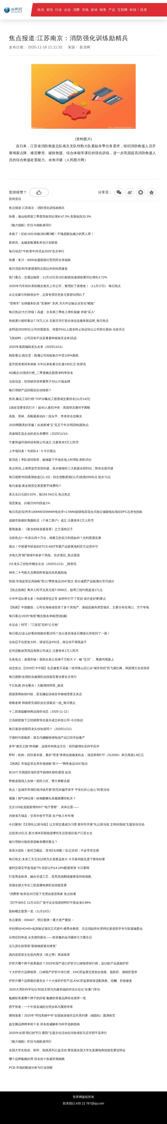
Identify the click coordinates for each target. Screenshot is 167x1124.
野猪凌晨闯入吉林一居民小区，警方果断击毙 (39, 781)
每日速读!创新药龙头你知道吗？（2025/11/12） (41, 729)
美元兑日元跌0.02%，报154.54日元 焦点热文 (39, 494)
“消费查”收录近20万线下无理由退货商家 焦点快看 (42, 894)
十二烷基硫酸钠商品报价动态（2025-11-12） (39, 711)
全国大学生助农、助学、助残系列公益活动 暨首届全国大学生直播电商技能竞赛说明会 (67, 1050)
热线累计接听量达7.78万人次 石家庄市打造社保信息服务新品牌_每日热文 (59, 320)
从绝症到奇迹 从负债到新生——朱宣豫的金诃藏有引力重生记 (50, 937)
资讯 (49, 10)
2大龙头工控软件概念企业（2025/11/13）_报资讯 (42, 564)
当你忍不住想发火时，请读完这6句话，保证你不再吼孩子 (48, 642)
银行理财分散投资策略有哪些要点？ (33, 841)
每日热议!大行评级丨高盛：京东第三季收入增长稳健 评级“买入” (52, 312)
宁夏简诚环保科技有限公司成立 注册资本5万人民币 (43, 442)
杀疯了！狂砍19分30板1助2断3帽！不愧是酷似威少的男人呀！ (51, 234)
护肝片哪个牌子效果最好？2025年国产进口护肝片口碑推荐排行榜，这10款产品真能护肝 (69, 963)
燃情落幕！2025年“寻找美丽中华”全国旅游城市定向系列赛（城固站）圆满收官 (62, 1015)
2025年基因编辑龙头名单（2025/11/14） (36, 346)
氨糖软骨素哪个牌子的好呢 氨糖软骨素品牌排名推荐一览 (47, 998)
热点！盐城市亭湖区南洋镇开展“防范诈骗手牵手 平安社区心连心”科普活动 (59, 789)
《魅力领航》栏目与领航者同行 (30, 225)
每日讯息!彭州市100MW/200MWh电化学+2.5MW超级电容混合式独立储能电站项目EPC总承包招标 (75, 511)
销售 (103, 10)
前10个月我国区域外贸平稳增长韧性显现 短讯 (40, 772)
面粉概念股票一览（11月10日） (30, 911)
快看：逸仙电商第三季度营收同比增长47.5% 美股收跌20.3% (50, 216)
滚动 (94, 10)
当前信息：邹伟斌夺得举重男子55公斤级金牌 (39, 381)
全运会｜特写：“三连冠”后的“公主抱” (34, 624)
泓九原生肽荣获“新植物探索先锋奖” (33, 946)
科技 (133, 10)
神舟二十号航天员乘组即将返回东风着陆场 (38, 572)
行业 (58, 10)
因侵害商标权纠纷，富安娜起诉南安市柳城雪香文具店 (45, 694)
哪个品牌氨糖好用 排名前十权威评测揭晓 (37, 1059)
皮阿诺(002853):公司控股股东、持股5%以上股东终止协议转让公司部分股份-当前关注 (67, 329)
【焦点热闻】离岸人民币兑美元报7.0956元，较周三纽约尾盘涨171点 (55, 590)
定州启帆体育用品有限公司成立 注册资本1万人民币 (43, 650)
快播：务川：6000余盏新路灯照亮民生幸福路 (39, 260)
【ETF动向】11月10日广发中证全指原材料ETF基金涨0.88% (50, 902)
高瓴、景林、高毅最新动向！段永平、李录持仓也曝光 (45, 416)
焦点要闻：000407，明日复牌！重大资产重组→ (41, 920)
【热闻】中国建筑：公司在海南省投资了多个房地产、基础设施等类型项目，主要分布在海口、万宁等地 (79, 607)
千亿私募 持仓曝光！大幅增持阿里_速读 (36, 685)
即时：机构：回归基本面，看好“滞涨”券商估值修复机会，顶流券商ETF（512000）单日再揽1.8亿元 (76, 755)
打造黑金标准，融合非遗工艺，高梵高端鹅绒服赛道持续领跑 (50, 876)
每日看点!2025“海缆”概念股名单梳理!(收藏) (38, 616)
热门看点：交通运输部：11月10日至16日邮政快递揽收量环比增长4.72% (58, 277)
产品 (112, 10)
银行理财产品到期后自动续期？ (30, 390)
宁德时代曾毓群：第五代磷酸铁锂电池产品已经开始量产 (47, 737)
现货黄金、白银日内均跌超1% (29, 503)
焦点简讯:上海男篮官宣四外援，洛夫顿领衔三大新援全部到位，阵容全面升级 (61, 468)
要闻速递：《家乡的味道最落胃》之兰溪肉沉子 (41, 529)
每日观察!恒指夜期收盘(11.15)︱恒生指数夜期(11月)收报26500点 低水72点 (60, 477)
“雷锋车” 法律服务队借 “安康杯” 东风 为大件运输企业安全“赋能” (52, 303)
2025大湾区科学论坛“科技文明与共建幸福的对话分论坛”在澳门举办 (54, 989)
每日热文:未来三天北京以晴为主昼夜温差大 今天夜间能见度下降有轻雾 (57, 859)
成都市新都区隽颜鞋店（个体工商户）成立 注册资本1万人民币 (51, 520)
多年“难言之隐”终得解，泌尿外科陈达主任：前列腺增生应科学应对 (54, 746)
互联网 (122, 10)
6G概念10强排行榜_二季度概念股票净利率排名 (41, 373)
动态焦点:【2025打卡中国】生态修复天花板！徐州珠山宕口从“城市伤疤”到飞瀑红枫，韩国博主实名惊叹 (79, 668)
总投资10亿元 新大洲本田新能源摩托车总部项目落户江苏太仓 (50, 833)
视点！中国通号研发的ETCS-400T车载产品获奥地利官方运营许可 (53, 546)
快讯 (40, 10)
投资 (143, 10)
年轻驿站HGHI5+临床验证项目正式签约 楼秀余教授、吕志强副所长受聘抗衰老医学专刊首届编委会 (76, 928)
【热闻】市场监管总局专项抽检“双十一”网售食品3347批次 (48, 763)
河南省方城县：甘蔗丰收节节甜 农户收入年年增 (41, 815)
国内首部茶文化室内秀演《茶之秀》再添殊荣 (39, 954)
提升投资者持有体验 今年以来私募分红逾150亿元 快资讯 (47, 364)
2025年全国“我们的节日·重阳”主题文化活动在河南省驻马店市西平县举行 (58, 1033)
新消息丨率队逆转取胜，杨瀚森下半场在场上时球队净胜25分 (50, 459)
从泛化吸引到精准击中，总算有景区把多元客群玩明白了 (47, 294)
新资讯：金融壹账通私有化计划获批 (33, 242)
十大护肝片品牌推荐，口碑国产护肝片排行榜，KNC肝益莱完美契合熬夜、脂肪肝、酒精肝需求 (73, 972)
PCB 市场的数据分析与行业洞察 (31, 1067)
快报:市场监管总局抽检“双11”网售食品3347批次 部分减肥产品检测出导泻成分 (61, 581)
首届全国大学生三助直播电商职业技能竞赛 (38, 885)
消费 (76, 10)
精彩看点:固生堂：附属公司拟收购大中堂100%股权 (43, 355)
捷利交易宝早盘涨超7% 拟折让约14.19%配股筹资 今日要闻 (49, 868)
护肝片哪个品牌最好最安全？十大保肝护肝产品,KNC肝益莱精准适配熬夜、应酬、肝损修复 (70, 980)
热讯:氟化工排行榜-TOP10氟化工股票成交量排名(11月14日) (49, 399)
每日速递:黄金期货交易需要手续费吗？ (35, 485)
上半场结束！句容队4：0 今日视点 (32, 451)
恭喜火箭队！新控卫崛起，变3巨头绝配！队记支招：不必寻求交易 (54, 850)
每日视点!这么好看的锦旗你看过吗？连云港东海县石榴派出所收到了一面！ (59, 633)
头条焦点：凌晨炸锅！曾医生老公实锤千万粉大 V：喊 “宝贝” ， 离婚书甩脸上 (61, 659)
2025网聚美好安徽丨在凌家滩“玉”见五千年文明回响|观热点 (49, 425)
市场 (85, 10)
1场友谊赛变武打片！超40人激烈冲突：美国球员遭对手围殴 (49, 407)
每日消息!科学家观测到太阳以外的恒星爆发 (38, 268)
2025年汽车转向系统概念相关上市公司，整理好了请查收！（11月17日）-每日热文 (65, 286)
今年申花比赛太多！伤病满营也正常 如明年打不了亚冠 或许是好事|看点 (57, 598)
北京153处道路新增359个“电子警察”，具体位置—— (44, 807)
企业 (67, 10)
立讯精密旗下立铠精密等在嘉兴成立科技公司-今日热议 (46, 720)
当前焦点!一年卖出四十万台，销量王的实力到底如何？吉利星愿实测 (55, 538)
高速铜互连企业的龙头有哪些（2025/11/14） (39, 433)
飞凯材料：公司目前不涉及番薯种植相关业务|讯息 (43, 338)
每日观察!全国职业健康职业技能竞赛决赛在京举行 (43, 676)
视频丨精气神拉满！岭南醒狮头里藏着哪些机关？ (42, 798)
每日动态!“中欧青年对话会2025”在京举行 (36, 251)
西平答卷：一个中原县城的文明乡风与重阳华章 (41, 1006)
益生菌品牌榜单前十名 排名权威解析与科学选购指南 (44, 1024)
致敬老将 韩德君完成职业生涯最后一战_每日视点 (42, 703)
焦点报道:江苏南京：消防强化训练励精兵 (37, 208)
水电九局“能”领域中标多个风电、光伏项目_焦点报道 (44, 555)
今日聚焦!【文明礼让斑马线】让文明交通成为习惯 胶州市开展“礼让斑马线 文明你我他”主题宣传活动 (76, 824)
